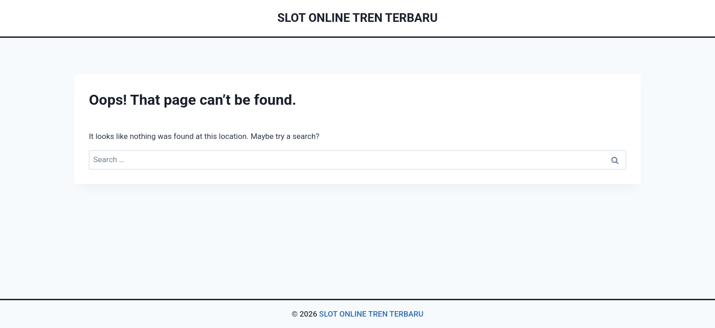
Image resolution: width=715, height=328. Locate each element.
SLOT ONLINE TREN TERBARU (371, 313)
